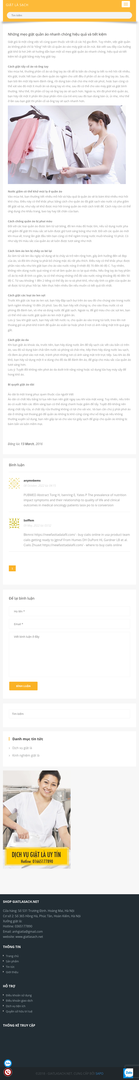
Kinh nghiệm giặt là (24, 755)
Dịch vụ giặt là (20, 748)
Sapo (99, 1073)
